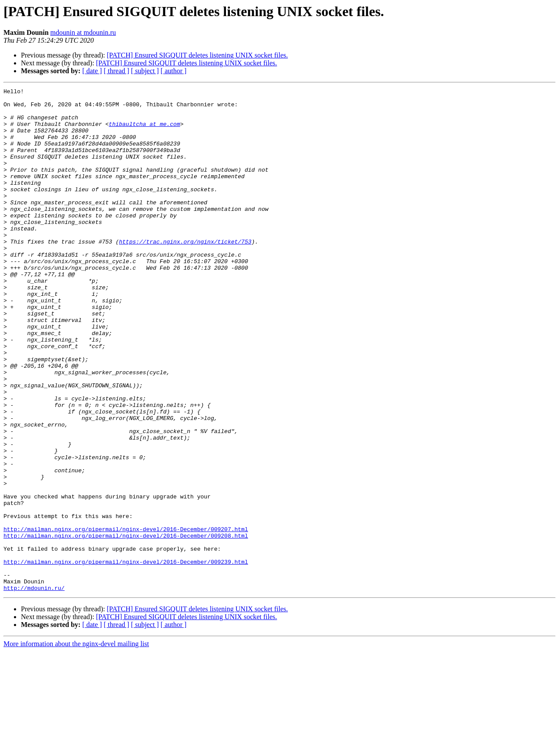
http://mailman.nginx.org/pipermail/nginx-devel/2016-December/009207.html (125, 618)
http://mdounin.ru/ (33, 688)
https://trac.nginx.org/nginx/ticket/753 (185, 273)
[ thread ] (116, 71)
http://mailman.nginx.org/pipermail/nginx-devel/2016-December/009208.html (125, 626)
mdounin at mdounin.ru (83, 32)
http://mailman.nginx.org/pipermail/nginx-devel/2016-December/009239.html (125, 657)
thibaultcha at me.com (144, 131)
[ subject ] (145, 71)
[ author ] (174, 71)
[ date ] (92, 71)
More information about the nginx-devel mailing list (76, 744)
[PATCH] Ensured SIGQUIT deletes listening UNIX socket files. (197, 55)
